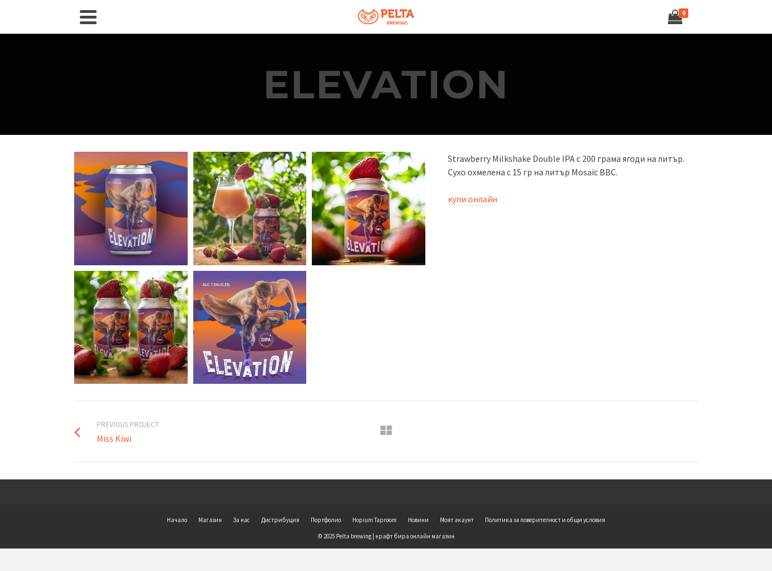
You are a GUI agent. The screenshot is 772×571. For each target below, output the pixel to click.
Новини (418, 520)
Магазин (210, 520)
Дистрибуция (280, 520)
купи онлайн (472, 199)
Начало (177, 520)
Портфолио (326, 520)
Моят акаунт (457, 520)
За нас (241, 520)
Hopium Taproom (374, 520)
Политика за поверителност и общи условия (545, 520)
